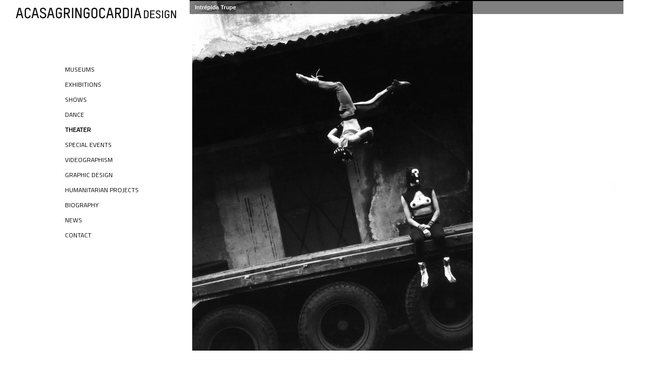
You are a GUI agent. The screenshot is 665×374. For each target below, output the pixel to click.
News (73, 220)
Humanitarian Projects (102, 190)
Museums (80, 69)
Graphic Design (89, 175)
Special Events (88, 145)
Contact (78, 235)
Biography (82, 205)
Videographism (89, 160)
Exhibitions (83, 84)
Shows (76, 99)
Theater (78, 130)
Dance (74, 114)
